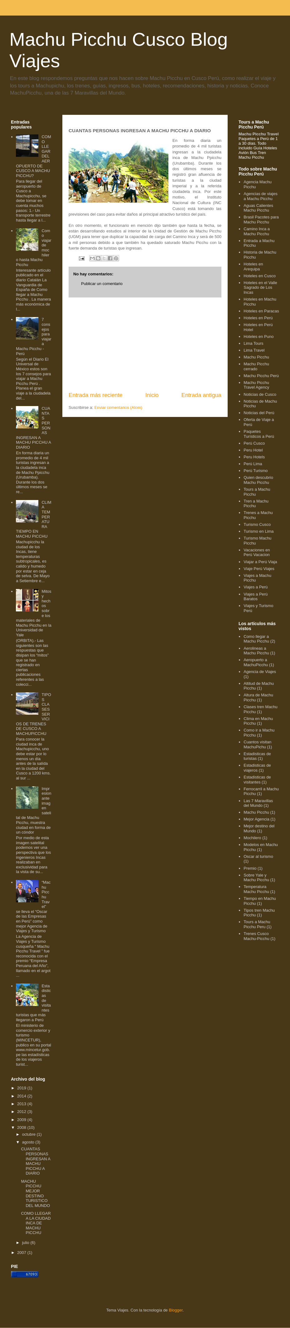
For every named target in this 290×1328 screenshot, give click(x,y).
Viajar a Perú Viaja (260, 561)
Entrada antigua (201, 395)
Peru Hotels (254, 457)
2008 (22, 1127)
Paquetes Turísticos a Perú (259, 434)
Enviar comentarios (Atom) (118, 407)
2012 (22, 1111)
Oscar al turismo (258, 856)
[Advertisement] (145, 344)
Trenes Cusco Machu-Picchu (256, 936)
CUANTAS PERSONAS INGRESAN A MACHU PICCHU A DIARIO (35, 1161)
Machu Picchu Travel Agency (256, 385)
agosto (29, 1142)
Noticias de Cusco (260, 394)
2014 (22, 1096)
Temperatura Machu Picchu (256, 889)
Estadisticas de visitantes (257, 779)
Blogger (175, 1310)
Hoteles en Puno (258, 336)
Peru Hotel (253, 450)
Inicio (151, 395)
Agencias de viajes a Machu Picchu (260, 196)
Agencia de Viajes (260, 671)
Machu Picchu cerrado (256, 366)
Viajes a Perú (256, 587)
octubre (29, 1134)
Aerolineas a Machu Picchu (256, 651)
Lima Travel (254, 350)
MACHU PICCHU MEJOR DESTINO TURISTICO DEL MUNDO (35, 1193)
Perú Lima (253, 463)
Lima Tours (253, 343)
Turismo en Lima (258, 531)
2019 (22, 1088)
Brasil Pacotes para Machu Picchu (261, 219)
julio (26, 1242)
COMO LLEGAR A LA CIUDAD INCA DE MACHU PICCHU (36, 1223)
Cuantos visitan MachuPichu (257, 744)
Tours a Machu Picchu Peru (257, 924)
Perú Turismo (256, 470)
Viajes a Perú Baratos (256, 596)
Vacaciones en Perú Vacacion (257, 552)
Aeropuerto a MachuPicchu (256, 662)
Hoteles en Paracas (261, 311)
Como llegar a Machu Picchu (256, 639)
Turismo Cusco (257, 524)
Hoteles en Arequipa (253, 266)
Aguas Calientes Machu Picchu (258, 208)
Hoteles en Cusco (260, 276)
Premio (250, 868)
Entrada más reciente (96, 395)
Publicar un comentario (102, 283)
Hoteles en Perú (258, 318)
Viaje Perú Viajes (259, 568)
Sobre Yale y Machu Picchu (256, 877)
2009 (22, 1119)
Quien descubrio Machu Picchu (258, 480)
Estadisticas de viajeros (257, 768)
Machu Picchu (256, 357)
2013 (22, 1103)
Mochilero (252, 837)
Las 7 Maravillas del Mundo (258, 803)
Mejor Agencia (256, 819)
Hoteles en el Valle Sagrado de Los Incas (260, 287)
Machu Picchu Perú (261, 375)
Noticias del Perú (259, 412)
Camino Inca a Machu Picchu (257, 231)
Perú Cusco (254, 443)
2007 (22, 1252)
